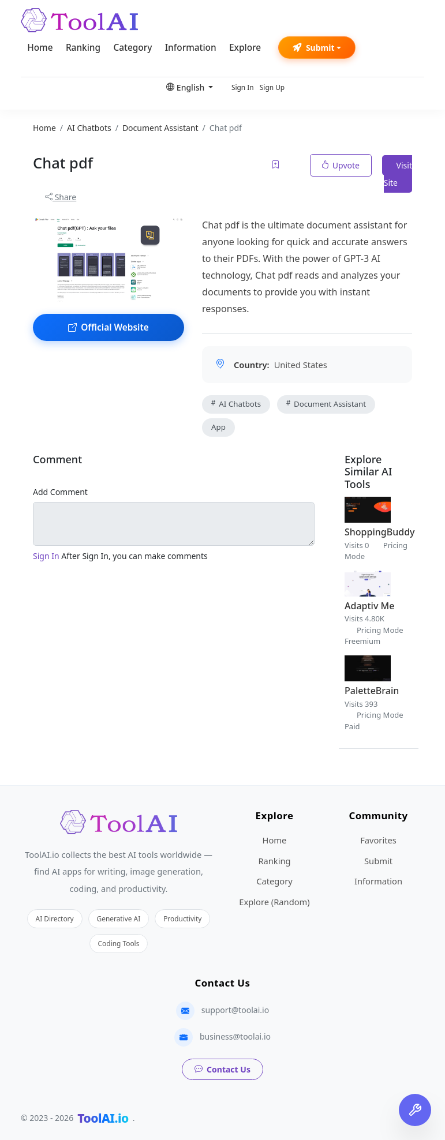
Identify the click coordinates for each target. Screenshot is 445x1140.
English (186, 87)
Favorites (378, 840)
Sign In (242, 87)
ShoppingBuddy (380, 532)
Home (40, 48)
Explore (245, 48)
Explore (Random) (274, 901)
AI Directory (55, 918)
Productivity (182, 918)
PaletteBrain (372, 690)
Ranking (83, 48)
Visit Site (398, 174)
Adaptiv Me (369, 605)
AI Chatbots (236, 404)
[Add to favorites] (276, 165)
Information (190, 48)
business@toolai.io (235, 1036)
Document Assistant (326, 404)
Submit (314, 47)
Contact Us (222, 1069)
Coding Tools (119, 943)
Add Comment (60, 491)
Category (132, 48)
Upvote (341, 165)
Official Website (108, 327)
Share (60, 197)
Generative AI (119, 918)
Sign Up (272, 87)
